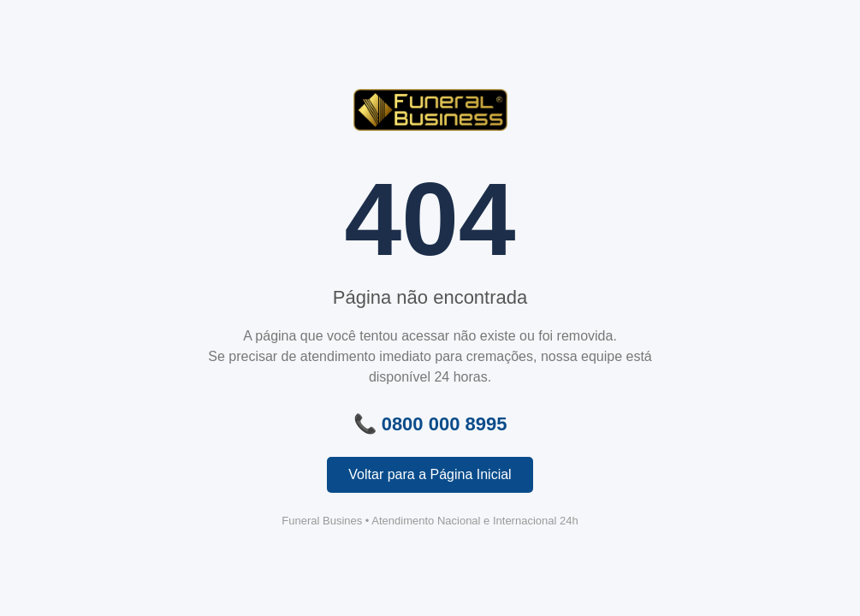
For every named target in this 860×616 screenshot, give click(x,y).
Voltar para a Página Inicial (429, 474)
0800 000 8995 (444, 424)
